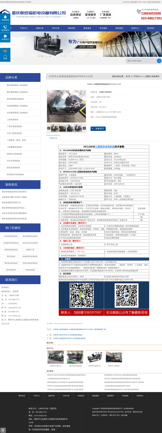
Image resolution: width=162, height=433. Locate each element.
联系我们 (151, 28)
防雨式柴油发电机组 (30, 263)
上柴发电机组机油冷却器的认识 (58, 379)
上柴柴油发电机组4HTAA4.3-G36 (80, 329)
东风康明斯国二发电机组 (17, 106)
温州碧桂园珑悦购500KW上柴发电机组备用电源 (121, 389)
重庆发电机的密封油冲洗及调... (15, 219)
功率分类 (55, 28)
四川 (114, 415)
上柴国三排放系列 (151, 76)
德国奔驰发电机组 (11, 250)
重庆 (111, 415)
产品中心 (24, 28)
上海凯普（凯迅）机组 (16, 140)
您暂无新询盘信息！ (154, 2)
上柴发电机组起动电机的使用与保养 (117, 386)
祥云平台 (120, 412)
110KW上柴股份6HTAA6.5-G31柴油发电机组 (69, 338)
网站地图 (133, 2)
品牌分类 (39, 28)
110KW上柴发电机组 (60, 329)
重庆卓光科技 (138, 412)
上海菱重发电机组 (14, 147)
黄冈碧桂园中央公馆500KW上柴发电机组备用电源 (65, 382)
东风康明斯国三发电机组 (17, 113)
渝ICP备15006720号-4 (100, 412)
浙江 (118, 415)
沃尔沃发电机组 (13, 161)
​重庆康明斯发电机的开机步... (14, 208)
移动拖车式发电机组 (15, 174)
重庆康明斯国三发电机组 (17, 92)
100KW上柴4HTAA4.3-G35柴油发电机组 (67, 335)
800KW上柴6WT (114, 366)
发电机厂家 (30, 250)
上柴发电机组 (12, 120)
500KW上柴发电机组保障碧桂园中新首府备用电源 (65, 386)
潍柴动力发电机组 (14, 154)
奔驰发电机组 (30, 270)
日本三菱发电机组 (14, 133)
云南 (122, 415)
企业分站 (126, 2)
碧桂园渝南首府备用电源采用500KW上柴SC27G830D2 (124, 382)
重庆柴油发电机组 (11, 263)
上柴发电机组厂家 (99, 329)
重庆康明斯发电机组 (30, 236)
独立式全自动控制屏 (30, 243)
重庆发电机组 (11, 270)
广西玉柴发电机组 (14, 126)
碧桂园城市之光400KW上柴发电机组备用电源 (120, 375)
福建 (125, 415)
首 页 (128, 76)
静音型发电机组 (13, 168)
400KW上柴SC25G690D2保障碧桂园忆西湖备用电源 (66, 375)
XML (144, 2)
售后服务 (103, 28)
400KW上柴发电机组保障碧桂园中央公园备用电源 (65, 389)
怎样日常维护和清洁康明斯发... (15, 213)
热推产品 (95, 415)
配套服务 (87, 28)
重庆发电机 (11, 256)
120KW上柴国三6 (94, 366)
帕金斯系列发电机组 (30, 256)
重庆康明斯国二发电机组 (17, 85)
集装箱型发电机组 (11, 236)
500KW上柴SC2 (56, 366)
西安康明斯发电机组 (15, 99)
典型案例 (119, 28)
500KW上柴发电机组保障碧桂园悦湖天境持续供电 (122, 379)
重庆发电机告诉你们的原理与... (15, 192)
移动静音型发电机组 (11, 243)
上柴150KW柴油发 (75, 366)
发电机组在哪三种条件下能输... (15, 197)
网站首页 (22, 396)
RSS (139, 2)
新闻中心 (135, 28)
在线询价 (98, 129)
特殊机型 (71, 28)
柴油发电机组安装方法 (11, 202)
